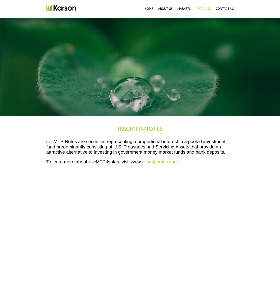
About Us (165, 8)
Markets (184, 8)
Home (149, 8)
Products (203, 8)
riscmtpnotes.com (160, 161)
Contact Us (225, 8)
